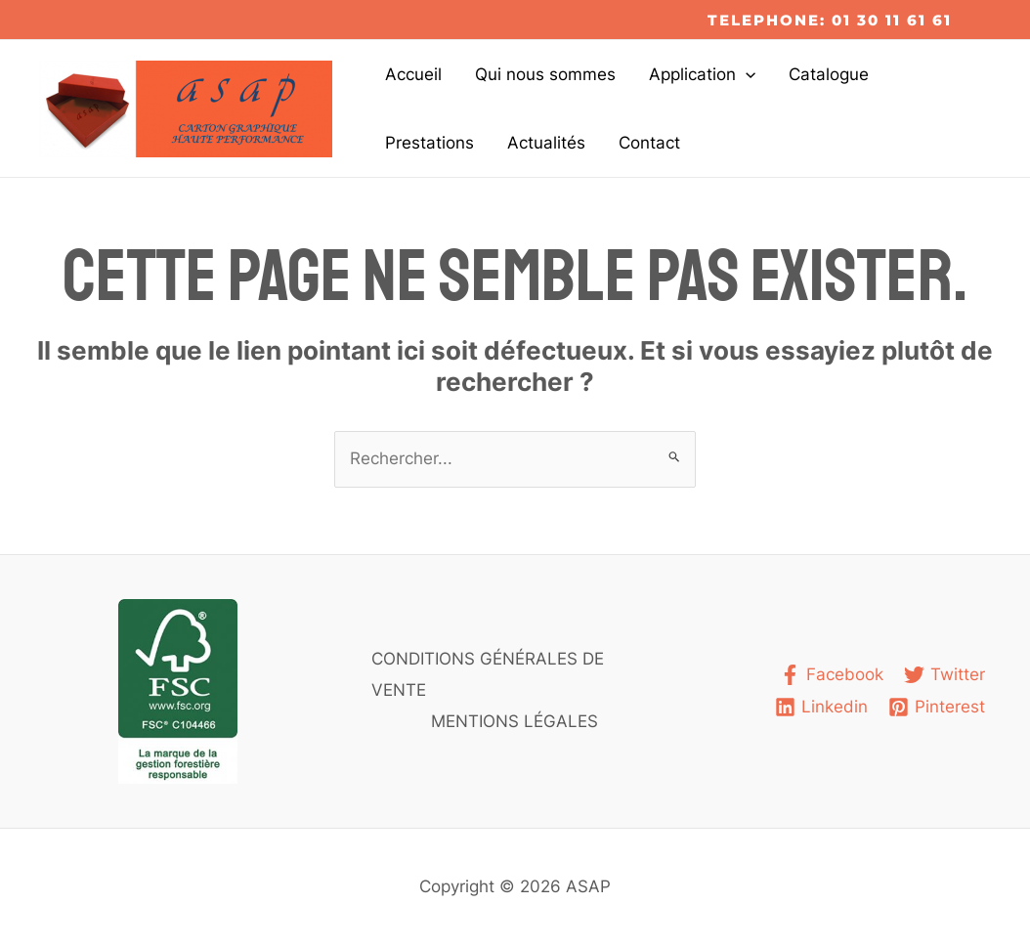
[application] (745, 74)
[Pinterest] (936, 707)
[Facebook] (831, 675)
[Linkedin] (821, 707)
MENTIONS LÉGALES (514, 721)
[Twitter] (944, 675)
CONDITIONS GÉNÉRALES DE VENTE (487, 674)
